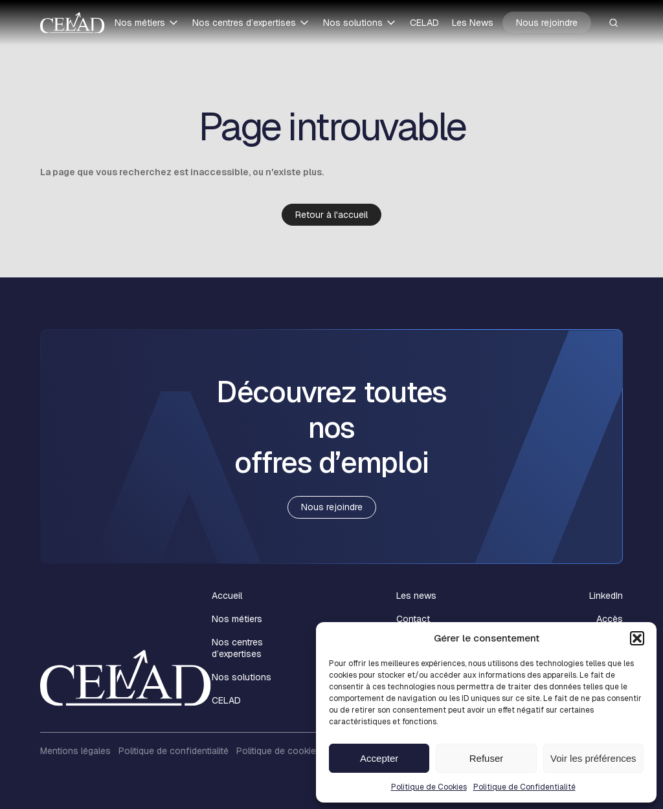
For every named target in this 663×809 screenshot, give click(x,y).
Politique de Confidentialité (524, 787)
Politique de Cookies (429, 787)
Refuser (486, 758)
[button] (637, 638)
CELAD (424, 22)
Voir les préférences (593, 758)
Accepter (379, 758)
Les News (472, 22)
